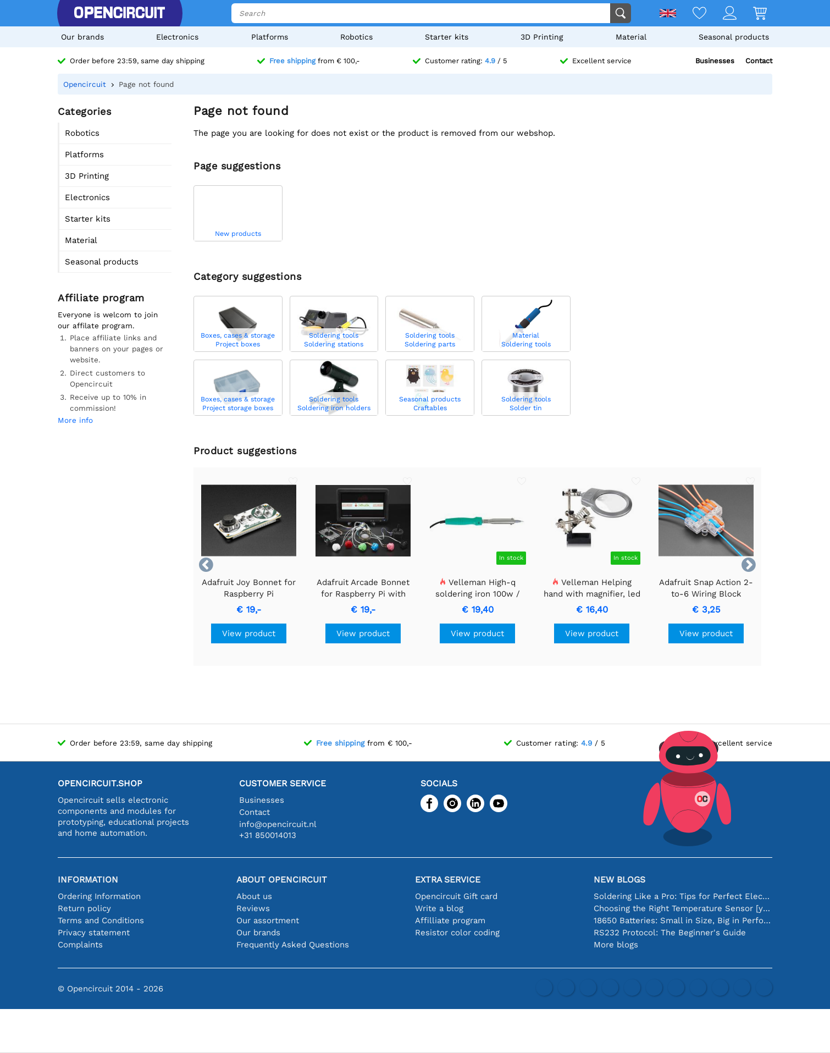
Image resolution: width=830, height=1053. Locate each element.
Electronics (177, 36)
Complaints (80, 945)
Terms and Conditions (101, 920)
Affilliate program (450, 920)
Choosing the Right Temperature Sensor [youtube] (683, 908)
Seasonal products (734, 36)
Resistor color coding (457, 933)
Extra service (447, 879)
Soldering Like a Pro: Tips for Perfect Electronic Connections (683, 896)
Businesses (714, 61)
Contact (758, 61)
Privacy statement (94, 933)
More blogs (616, 945)
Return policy (84, 908)
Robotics (356, 36)
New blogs (619, 879)
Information (88, 879)
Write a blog (439, 908)
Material (631, 36)
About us (254, 896)
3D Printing (542, 36)
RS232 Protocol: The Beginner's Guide (670, 933)
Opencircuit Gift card (456, 896)
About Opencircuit (281, 879)
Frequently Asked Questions (292, 945)
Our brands (82, 36)
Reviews (253, 908)
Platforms (269, 36)
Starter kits (446, 36)
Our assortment (267, 920)
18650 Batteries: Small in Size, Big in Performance (683, 920)
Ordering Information (99, 896)
